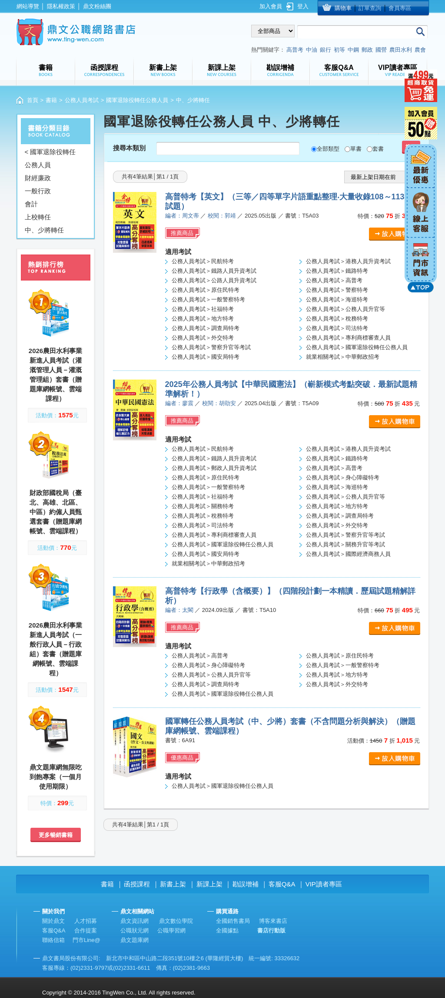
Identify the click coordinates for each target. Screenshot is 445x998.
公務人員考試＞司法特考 (337, 328)
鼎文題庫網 (134, 940)
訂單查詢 (370, 8)
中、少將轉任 (44, 230)
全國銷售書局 (233, 921)
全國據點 (227, 930)
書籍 (51, 100)
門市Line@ (86, 940)
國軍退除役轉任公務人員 (137, 100)
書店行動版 (271, 930)
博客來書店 (273, 921)
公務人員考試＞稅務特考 (337, 318)
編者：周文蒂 (182, 215)
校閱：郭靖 (222, 215)
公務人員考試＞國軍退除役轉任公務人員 (357, 347)
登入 (303, 6)
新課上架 (209, 884)
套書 (378, 148)
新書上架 (173, 884)
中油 (311, 49)
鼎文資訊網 (134, 921)
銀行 (325, 49)
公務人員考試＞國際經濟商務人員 (348, 554)
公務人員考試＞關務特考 (203, 506)
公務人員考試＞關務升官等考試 (345, 544)
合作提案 (85, 930)
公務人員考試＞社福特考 (203, 309)
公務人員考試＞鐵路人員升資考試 (214, 271)
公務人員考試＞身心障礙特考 (342, 477)
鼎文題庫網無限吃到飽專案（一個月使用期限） (56, 776)
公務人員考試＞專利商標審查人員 (348, 337)
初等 (339, 49)
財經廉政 (38, 178)
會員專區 (400, 8)
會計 (31, 204)
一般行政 (38, 191)
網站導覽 (28, 6)
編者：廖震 (179, 403)
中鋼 (353, 49)
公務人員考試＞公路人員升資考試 (214, 280)
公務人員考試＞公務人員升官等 (345, 309)
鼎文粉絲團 (97, 6)
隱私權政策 (61, 6)
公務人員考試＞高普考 (334, 280)
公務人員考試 (82, 100)
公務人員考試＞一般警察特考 (208, 299)
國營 (381, 49)
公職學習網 (171, 930)
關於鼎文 (53, 921)
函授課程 (137, 884)
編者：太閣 (179, 610)
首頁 (32, 100)
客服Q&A (282, 884)
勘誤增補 (245, 884)
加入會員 (270, 6)
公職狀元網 (134, 930)
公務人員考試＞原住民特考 (205, 290)
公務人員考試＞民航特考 (203, 261)
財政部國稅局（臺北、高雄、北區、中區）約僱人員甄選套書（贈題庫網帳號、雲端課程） (56, 512)
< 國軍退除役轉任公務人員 (50, 158)
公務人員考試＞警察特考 (337, 290)
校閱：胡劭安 (219, 403)
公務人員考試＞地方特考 (203, 318)
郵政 (367, 49)
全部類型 (328, 148)
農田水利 (400, 49)
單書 (356, 148)
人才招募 (85, 921)
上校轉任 (38, 217)
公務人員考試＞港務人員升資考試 (348, 261)
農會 (420, 49)
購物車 (343, 8)
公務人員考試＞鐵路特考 (337, 271)
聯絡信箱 (53, 940)
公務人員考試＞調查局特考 (205, 328)
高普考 (294, 49)
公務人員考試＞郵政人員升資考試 (214, 468)
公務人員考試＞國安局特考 (205, 357)
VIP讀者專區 (324, 884)
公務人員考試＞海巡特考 (337, 299)
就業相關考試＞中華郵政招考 (342, 357)
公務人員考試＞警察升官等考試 (211, 347)
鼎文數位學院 (176, 921)
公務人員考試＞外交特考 (203, 337)
